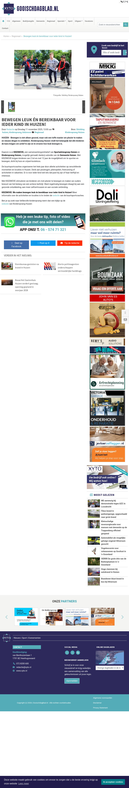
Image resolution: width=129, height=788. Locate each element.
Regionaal (51, 21)
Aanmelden (72, 710)
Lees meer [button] (23, 783)
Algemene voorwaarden (102, 728)
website (56, 195)
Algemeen (16, 21)
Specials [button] (60, 21)
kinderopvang (15, 132)
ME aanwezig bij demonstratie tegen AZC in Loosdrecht (113, 503)
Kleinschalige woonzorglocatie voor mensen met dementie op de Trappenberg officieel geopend (114, 527)
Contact (5, 28)
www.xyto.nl (21, 700)
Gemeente (40, 21)
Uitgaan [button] (78, 21)
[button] (2, 106)
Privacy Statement (100, 738)
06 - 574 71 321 (53, 229)
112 (8, 21)
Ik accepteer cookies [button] (113, 782)
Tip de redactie (69, 243)
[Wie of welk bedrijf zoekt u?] (111, 52)
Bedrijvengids (28, 21)
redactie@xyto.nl (23, 697)
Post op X (43, 243)
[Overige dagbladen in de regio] (110, 687)
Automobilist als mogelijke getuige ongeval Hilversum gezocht (113, 541)
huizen (5, 132)
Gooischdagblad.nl (38, 8)
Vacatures (89, 21)
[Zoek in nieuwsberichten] (110, 24)
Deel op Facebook (16, 245)
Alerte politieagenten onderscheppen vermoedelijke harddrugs (70, 267)
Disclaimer (97, 733)
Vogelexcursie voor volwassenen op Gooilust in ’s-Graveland (113, 551)
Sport (70, 21)
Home (6, 36)
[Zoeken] (125, 24)
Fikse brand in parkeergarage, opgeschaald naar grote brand (114, 514)
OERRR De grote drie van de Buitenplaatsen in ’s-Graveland (113, 571)
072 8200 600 (22, 693)
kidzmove (26, 132)
